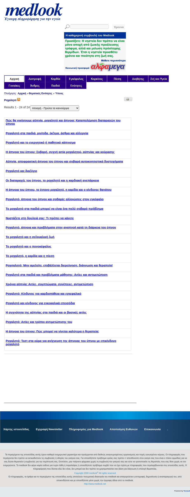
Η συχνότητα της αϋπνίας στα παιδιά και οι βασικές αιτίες (46, 312)
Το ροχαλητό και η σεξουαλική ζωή (30, 237)
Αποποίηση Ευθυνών (124, 429)
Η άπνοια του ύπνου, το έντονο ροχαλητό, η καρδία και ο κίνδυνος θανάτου (58, 189)
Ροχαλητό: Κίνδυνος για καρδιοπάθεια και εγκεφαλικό (43, 293)
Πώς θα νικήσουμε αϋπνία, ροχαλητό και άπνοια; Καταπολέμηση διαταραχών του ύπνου (63, 122)
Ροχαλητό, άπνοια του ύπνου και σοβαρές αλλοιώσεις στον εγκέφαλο (55, 199)
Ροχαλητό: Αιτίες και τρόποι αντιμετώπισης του (39, 322)
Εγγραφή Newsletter (49, 429)
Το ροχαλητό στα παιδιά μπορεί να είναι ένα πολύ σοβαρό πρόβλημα (54, 208)
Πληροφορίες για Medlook (86, 429)
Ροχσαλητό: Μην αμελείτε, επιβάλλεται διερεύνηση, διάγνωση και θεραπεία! (59, 265)
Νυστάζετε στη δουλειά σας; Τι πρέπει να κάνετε (40, 218)
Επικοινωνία (152, 429)
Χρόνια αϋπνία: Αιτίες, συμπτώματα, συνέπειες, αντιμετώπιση (49, 284)
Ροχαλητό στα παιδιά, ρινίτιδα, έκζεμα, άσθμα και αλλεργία (47, 133)
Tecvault (186, 491)
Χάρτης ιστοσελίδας (16, 429)
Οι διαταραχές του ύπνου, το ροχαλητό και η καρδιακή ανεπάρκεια (52, 180)
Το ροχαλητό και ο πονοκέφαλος (28, 246)
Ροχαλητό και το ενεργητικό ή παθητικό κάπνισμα (40, 142)
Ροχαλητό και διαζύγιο (21, 171)
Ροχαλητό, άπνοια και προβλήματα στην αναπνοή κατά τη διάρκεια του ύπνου (61, 227)
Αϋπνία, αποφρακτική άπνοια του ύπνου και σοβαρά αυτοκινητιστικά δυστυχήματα (64, 161)
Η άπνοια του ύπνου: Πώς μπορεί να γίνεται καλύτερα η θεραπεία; (52, 331)
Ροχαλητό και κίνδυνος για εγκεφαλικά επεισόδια (40, 303)
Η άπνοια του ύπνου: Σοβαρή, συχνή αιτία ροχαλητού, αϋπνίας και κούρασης (60, 152)
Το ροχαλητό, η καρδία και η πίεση (30, 256)
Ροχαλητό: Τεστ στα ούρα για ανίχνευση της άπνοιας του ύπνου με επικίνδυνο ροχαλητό (61, 342)
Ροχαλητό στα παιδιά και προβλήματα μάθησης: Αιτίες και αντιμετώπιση (57, 274)
